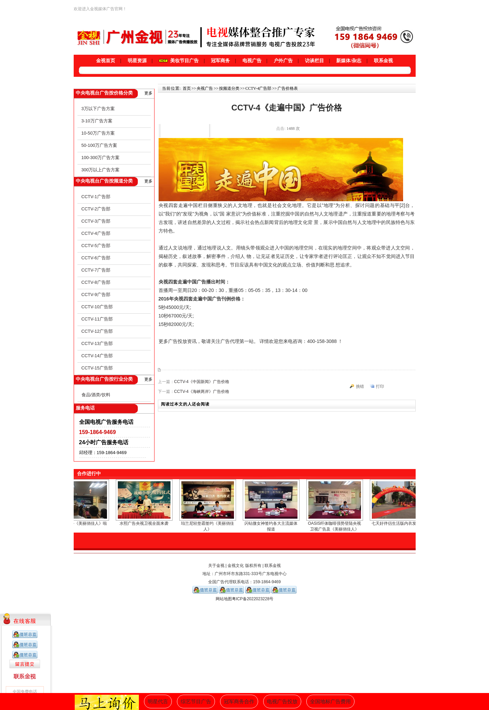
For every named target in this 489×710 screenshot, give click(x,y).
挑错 (360, 386)
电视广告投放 (282, 701)
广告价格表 (287, 88)
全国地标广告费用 (330, 701)
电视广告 (251, 60)
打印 (380, 386)
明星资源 (137, 60)
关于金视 (216, 565)
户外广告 (283, 60)
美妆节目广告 (179, 60)
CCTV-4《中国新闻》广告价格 (202, 381)
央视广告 (205, 88)
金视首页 (105, 60)
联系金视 (383, 60)
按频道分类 (229, 88)
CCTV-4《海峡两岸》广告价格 (202, 391)
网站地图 (224, 598)
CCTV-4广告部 (258, 88)
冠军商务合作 (239, 701)
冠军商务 (220, 60)
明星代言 (158, 701)
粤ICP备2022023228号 (253, 598)
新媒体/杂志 (348, 60)
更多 (148, 93)
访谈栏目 (314, 60)
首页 (187, 88)
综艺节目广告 (196, 701)
